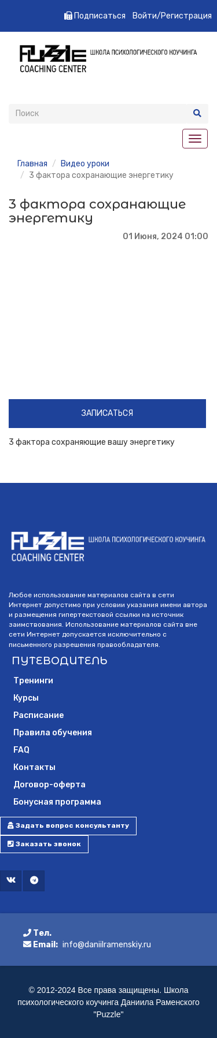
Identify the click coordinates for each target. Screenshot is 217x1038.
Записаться (107, 413)
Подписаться (95, 16)
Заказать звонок (44, 844)
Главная (32, 164)
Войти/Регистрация (172, 16)
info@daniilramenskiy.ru (106, 945)
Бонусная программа (57, 802)
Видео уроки (85, 164)
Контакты (34, 767)
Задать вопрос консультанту (68, 825)
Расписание (38, 715)
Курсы (26, 698)
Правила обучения (52, 733)
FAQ (21, 750)
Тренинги (33, 681)
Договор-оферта (49, 785)
